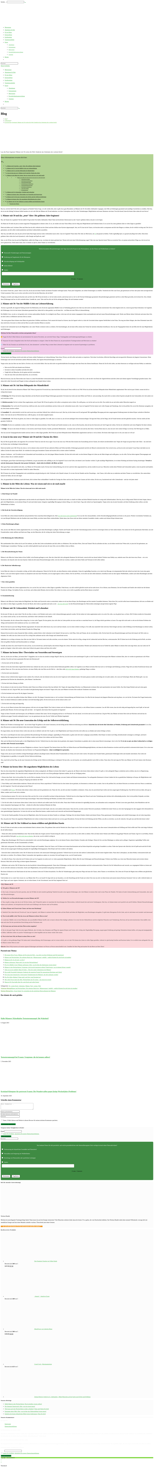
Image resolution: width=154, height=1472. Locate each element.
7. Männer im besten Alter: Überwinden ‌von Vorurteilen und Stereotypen (24, 194)
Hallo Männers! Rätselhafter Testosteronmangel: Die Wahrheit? (25, 1018)
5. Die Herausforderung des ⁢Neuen (26, 185)
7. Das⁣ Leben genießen (25, 188)
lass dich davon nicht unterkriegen (67, 516)
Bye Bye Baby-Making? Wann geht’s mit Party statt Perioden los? (23, 977)
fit (95, 234)
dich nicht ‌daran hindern (72, 669)
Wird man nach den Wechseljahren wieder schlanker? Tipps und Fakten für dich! (27, 1410)
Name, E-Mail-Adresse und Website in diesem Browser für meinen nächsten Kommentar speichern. (30, 1121)
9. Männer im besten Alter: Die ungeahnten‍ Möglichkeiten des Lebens (23, 199)
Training (11, 99)
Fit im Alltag (8, 75)
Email (2, 348)
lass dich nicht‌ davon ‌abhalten (24, 836)
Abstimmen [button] (6, 284)
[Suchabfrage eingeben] (9, 63)
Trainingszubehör (10, 83)
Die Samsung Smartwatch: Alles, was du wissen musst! (20, 1407)
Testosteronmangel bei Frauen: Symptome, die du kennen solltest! (25, 1057)
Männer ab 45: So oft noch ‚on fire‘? (15, 960)
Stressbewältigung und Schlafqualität (14, 261)
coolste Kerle (14, 986)
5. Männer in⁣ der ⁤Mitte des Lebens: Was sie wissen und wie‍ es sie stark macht (25, 175)
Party (31, 986)
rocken (36, 986)
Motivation (12, 93)
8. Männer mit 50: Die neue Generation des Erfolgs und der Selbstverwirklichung (26, 197)
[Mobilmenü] (5, 66)
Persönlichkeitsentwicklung (17, 96)
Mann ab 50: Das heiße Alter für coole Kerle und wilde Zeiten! (22, 982)
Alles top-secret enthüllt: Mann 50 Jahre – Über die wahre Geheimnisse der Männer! (28, 970)
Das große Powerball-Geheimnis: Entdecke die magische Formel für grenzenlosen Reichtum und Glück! (33, 972)
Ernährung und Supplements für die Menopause (17, 257)
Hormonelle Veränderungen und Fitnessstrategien (17, 253)
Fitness (13, 790)
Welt (39, 986)
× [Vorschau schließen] (1, 1460)
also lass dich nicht (63, 604)
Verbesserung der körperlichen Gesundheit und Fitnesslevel (20, 1150)
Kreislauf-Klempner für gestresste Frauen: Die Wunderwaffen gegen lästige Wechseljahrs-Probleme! (38, 1092)
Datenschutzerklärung (11, 1427)
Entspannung (12, 91)
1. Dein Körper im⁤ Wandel (25, 179)
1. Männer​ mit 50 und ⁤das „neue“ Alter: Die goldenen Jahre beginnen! (23, 166)
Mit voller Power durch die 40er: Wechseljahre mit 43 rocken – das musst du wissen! (28, 979)
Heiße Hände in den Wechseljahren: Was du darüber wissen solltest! (23, 1405)
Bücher (7, 101)
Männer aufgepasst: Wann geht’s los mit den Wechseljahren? (21, 962)
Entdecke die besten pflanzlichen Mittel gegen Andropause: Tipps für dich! (25, 1415)
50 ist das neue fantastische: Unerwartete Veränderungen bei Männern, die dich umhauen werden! (31, 974)
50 (9, 986)
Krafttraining (8, 80)
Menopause (8, 69)
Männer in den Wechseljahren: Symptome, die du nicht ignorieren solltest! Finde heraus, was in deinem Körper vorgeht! (38, 967)
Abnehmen (12, 88)
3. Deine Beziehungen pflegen (26, 182)
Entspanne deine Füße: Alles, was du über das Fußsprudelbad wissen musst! (25, 1412)
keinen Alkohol (8, 265)
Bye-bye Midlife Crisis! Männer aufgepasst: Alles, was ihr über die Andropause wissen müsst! (30, 965)
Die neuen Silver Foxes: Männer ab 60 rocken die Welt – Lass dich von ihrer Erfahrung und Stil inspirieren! (34, 955)
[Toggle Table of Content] (2, 162)
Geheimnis (22, 986)
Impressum (8, 1425)
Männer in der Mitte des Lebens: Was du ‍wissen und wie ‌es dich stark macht (31, 177)
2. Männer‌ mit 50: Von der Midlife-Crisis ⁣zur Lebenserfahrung (21, 168)
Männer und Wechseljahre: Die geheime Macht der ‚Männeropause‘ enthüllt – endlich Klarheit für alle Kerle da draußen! (38, 957)
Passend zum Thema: (14, 203)
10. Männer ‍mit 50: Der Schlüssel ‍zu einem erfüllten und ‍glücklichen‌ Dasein (25, 201)
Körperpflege (9, 77)
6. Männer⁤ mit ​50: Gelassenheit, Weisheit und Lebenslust (20, 192)
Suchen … (4, 2)
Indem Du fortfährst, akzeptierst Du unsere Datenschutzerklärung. (21, 351)
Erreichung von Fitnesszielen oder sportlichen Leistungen (20, 1159)
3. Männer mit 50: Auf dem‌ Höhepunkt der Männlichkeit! (20, 170)
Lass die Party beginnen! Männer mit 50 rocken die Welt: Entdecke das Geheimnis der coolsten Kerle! (31, 122)
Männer (27, 986)
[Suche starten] (19, 108)
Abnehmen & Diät (10, 72)
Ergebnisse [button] (16, 284)
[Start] (6, 119)
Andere (6, 270)
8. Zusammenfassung (24, 190)
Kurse (6, 85)
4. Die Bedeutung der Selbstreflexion (27, 183)
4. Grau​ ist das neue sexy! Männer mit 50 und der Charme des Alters (23, 173)
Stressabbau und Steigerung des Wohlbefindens (17, 1155)
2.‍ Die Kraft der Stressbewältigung (26, 180)
